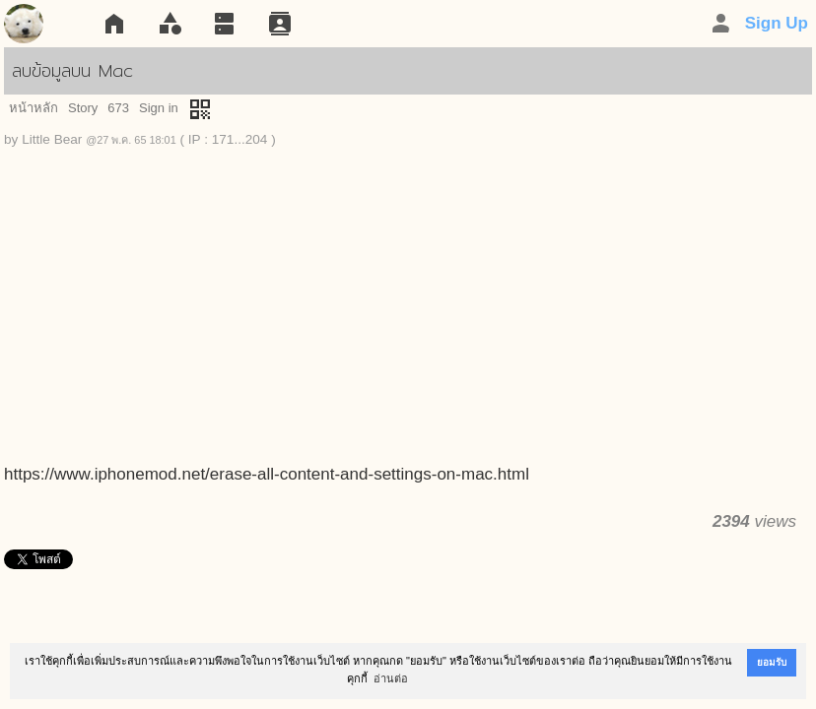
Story (83, 107)
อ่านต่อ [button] (391, 678)
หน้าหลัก (33, 107)
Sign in (158, 107)
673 (118, 107)
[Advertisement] (408, 315)
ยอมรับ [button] (771, 662)
